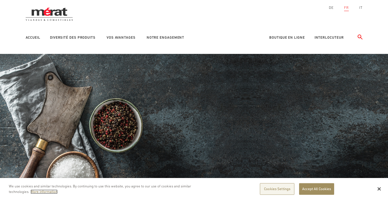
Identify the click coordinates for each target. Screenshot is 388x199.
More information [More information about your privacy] (44, 193)
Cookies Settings (277, 190)
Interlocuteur (329, 37)
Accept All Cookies (316, 190)
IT (361, 8)
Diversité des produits (73, 37)
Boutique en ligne (287, 37)
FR (346, 8)
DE (331, 8)
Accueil (33, 37)
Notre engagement (165, 37)
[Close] (379, 190)
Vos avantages (121, 37)
